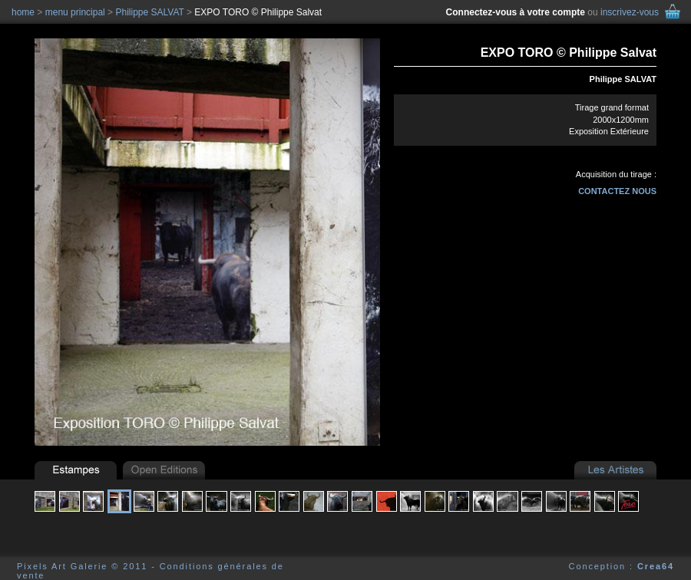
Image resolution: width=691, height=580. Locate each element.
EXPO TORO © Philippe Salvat (258, 12)
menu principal (75, 12)
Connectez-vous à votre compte (515, 12)
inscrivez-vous (629, 12)
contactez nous (617, 191)
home (23, 12)
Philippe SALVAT (623, 79)
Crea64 (655, 566)
